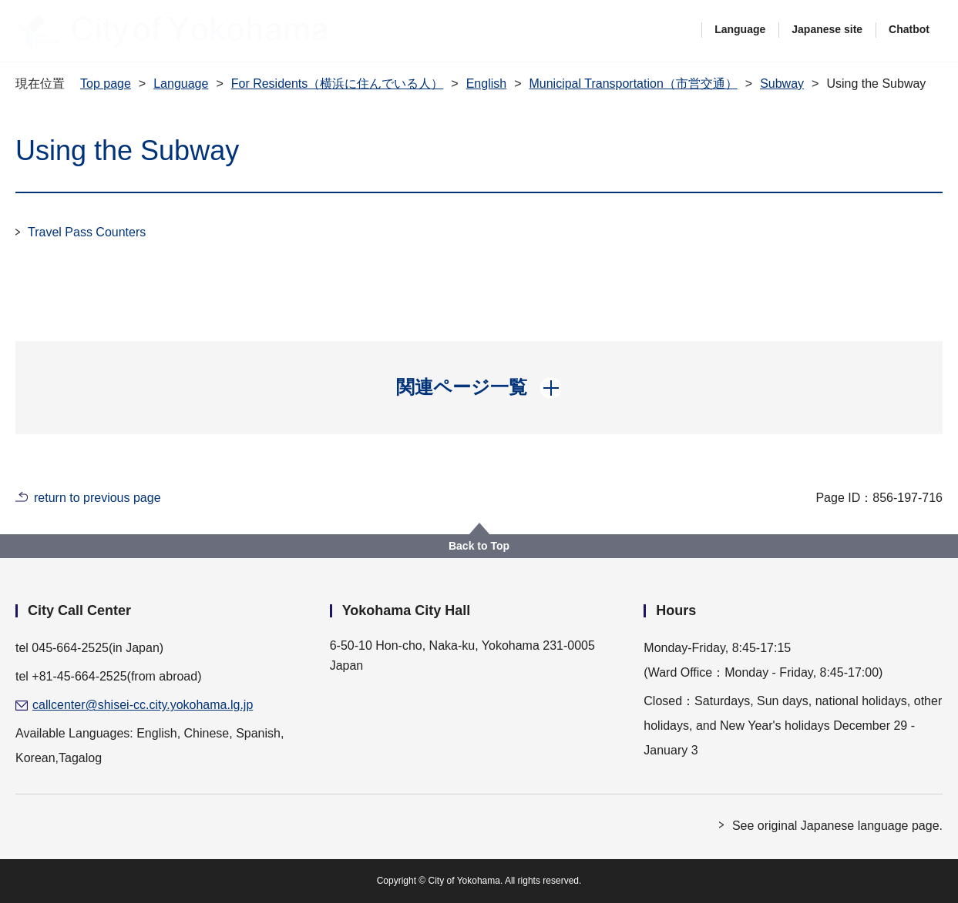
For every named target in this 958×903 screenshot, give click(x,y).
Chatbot (909, 29)
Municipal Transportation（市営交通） (633, 83)
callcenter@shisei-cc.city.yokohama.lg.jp (142, 704)
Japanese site (827, 29)
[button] (479, 387)
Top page (105, 83)
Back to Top (479, 546)
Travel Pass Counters (87, 232)
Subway (782, 83)
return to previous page (97, 497)
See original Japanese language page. (837, 825)
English (486, 83)
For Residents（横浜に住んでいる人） (337, 83)
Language (739, 29)
